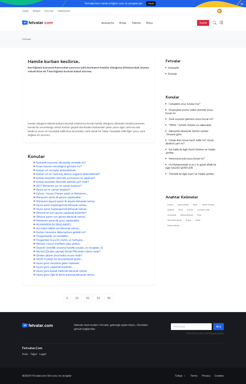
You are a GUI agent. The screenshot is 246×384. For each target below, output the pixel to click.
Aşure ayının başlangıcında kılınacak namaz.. (61, 205)
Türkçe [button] (179, 375)
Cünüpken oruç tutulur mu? (183, 104)
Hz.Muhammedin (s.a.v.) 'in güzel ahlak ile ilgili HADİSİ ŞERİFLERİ (191, 166)
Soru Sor (49, 11)
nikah (198, 220)
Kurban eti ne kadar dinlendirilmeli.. (56, 170)
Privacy (206, 375)
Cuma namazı (173, 225)
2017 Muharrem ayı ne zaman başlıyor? (59, 185)
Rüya (149, 22)
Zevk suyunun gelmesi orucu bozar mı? (190, 119)
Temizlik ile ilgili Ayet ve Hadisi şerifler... (191, 174)
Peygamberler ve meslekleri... (52, 236)
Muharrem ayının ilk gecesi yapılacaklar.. (59, 197)
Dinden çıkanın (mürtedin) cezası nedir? (59, 255)
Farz (199, 215)
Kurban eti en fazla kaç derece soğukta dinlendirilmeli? (68, 174)
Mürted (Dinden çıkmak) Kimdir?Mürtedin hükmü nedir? (68, 251)
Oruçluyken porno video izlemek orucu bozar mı (189, 111)
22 (77, 298)
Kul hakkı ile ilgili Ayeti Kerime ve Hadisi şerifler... (190, 151)
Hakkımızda (64, 11)
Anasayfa (107, 22)
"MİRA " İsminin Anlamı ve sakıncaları (188, 125)
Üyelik (25, 11)
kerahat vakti (204, 210)
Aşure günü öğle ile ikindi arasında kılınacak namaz (65, 274)
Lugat (42, 354)
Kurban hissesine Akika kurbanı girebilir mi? (61, 232)
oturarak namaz (174, 220)
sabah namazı (208, 205)
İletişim (36, 11)
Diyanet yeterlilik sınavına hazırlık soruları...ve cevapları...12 (69, 247)
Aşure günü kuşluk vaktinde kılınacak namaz (61, 271)
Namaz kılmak (187, 215)
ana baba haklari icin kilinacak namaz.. (58, 228)
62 (98, 298)
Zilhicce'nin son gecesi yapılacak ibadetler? (61, 213)
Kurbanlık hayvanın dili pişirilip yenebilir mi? (61, 162)
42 (87, 298)
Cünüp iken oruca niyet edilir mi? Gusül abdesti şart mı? (190, 142)
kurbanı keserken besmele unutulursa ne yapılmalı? (65, 178)
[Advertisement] (88, 97)
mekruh (170, 210)
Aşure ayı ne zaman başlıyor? (53, 189)
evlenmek (171, 215)
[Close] (242, 4)
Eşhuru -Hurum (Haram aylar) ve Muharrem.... (62, 193)
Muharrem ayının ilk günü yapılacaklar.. (58, 220)
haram (190, 210)
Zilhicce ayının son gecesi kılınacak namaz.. (61, 216)
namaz (170, 205)
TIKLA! (151, 3)
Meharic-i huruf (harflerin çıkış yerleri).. (58, 244)
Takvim (136, 22)
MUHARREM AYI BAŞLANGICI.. (54, 224)
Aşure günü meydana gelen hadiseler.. (58, 263)
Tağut (33, 354)
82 (109, 298)
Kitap (122, 22)
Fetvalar (26, 39)
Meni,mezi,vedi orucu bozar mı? (185, 158)
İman (25, 354)
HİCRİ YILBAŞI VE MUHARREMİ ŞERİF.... (59, 259)
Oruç (181, 210)
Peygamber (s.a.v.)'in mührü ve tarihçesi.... (60, 240)
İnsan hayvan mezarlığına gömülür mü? (59, 166)
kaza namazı (183, 205)
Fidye (188, 220)
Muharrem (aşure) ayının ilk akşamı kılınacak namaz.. (66, 201)
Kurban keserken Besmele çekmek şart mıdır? (62, 182)
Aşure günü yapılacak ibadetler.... (55, 267)
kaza (195, 205)
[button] (215, 22)
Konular (171, 74)
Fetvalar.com (39, 375)
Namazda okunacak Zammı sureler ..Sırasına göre (187, 133)
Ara (218, 326)
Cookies (219, 375)
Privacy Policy (216, 333)
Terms (194, 375)
